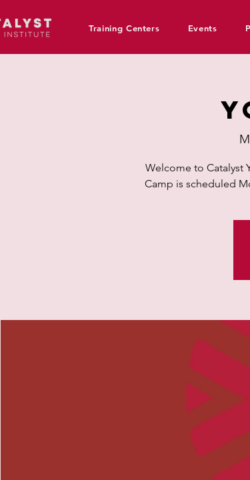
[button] (129, 28)
